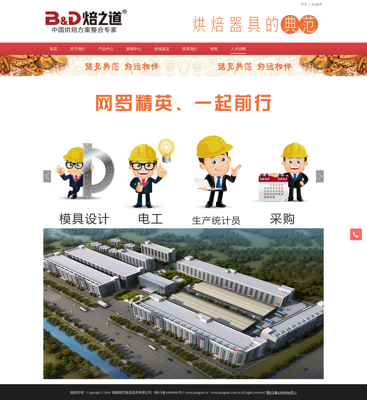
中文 (304, 4)
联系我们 (190, 48)
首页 (53, 48)
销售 (214, 48)
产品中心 (105, 48)
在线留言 (161, 48)
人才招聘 (238, 48)
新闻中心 (133, 48)
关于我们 (77, 48)
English (317, 4)
